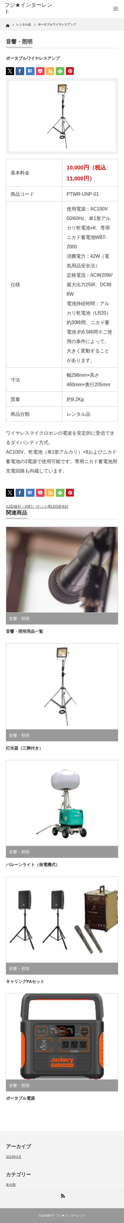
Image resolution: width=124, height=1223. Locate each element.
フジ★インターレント (70, 1215)
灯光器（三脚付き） (24, 748)
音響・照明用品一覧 (24, 631)
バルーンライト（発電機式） (33, 864)
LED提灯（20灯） (21, 506)
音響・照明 (19, 42)
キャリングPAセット (25, 981)
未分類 (11, 1184)
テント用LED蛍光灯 (52, 506)
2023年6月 (14, 1157)
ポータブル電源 (20, 1098)
